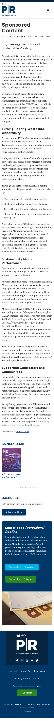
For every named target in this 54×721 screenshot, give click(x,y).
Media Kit (26, 671)
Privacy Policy (22, 678)
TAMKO (46, 36)
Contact (13, 671)
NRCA (36, 678)
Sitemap (27, 712)
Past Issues (39, 671)
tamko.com (22, 431)
